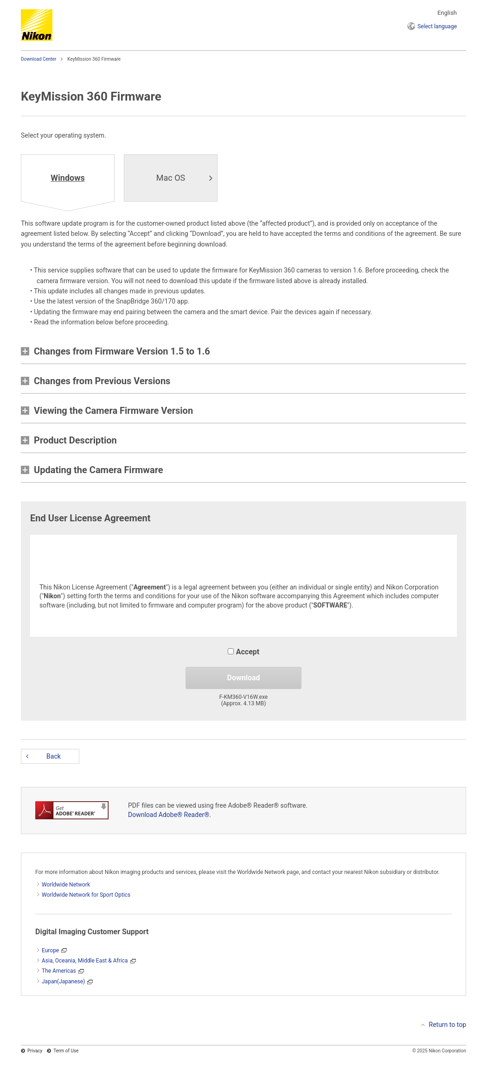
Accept (243, 651)
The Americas (59, 971)
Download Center (38, 59)
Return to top (448, 1024)
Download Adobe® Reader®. (169, 814)
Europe (50, 950)
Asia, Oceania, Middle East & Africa (85, 960)
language (437, 26)
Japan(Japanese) (63, 981)
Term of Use (65, 1050)
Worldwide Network (66, 884)
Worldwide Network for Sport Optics (86, 895)
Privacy (34, 1050)
